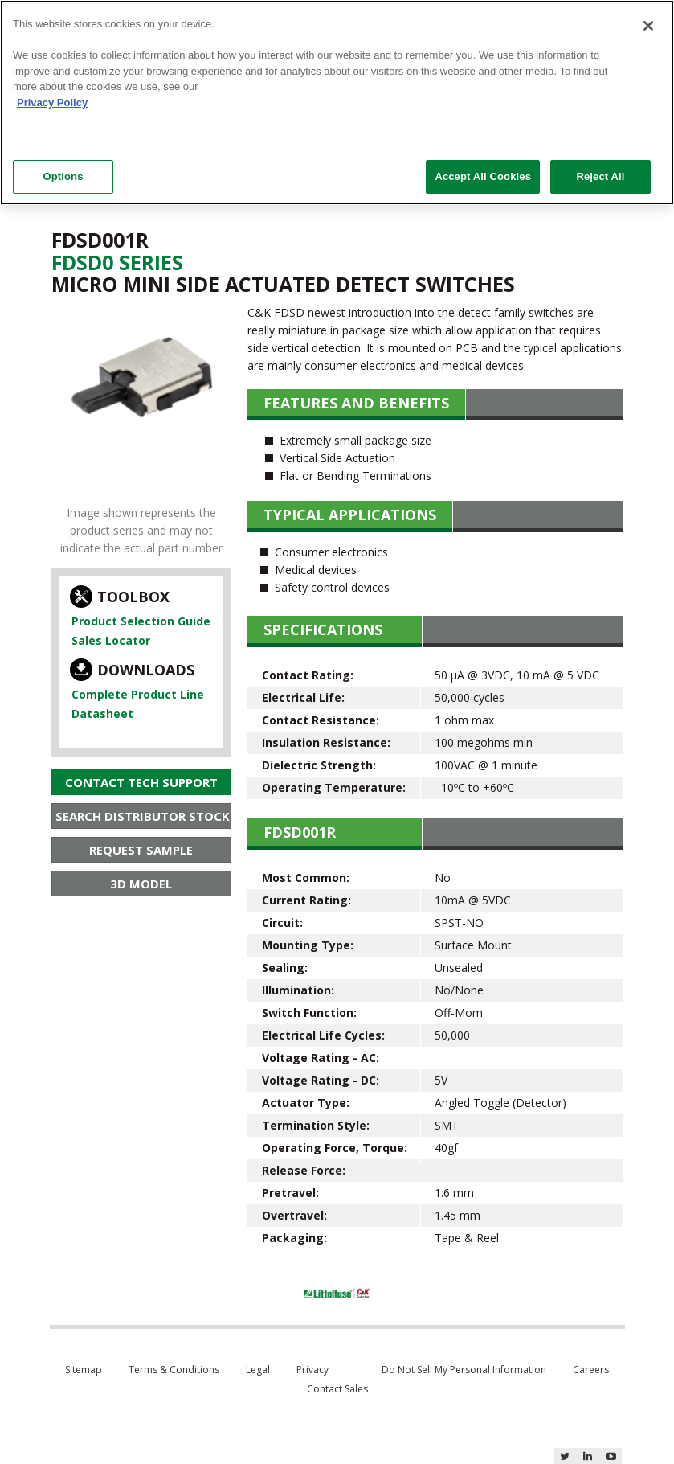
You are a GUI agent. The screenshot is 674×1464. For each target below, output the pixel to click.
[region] (337, 102)
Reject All (600, 176)
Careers (591, 1369)
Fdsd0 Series (117, 262)
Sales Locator (110, 640)
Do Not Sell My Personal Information (464, 1369)
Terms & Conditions (174, 1369)
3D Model (141, 884)
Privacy (312, 1369)
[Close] (648, 25)
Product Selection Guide (140, 621)
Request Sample (141, 850)
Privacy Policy (52, 102)
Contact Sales (337, 1389)
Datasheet (102, 713)
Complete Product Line (137, 694)
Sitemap (83, 1369)
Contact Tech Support (141, 782)
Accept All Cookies (483, 176)
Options (63, 176)
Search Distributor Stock (142, 816)
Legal (258, 1369)
